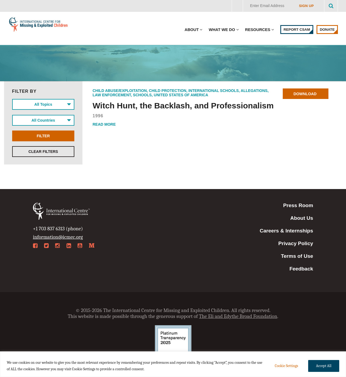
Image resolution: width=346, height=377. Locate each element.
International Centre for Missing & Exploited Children (38, 25)
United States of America (181, 95)
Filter (43, 137)
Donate (327, 30)
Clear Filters (43, 154)
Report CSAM (297, 30)
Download (306, 94)
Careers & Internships (286, 231)
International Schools (213, 90)
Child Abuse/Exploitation (120, 90)
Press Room (298, 205)
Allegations (254, 90)
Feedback (301, 269)
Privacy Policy (295, 243)
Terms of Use (297, 256)
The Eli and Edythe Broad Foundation (238, 316)
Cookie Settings (286, 366)
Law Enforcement (112, 95)
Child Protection (167, 90)
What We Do (222, 30)
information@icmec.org (58, 237)
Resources (257, 30)
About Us (301, 218)
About (192, 30)
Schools (142, 95)
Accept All (323, 366)
